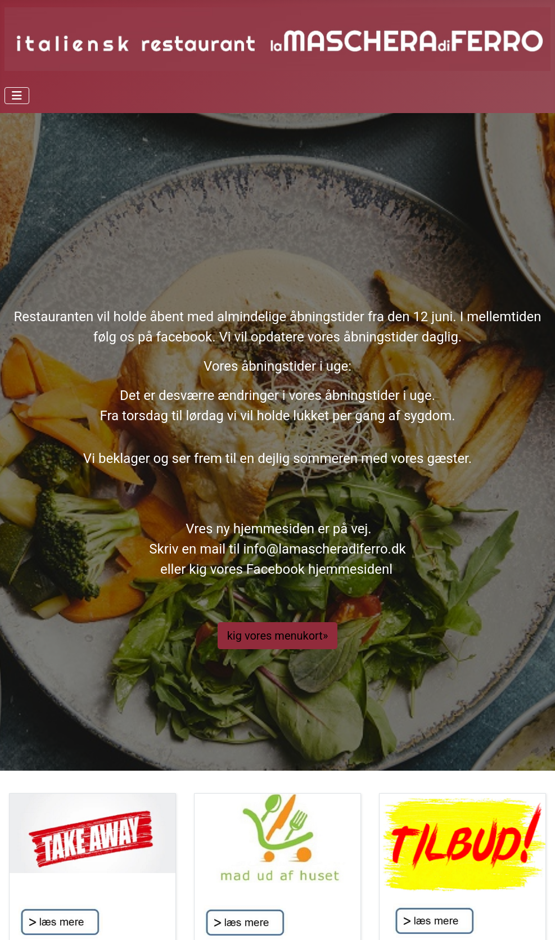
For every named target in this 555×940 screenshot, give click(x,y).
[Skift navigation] (16, 95)
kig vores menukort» (277, 635)
